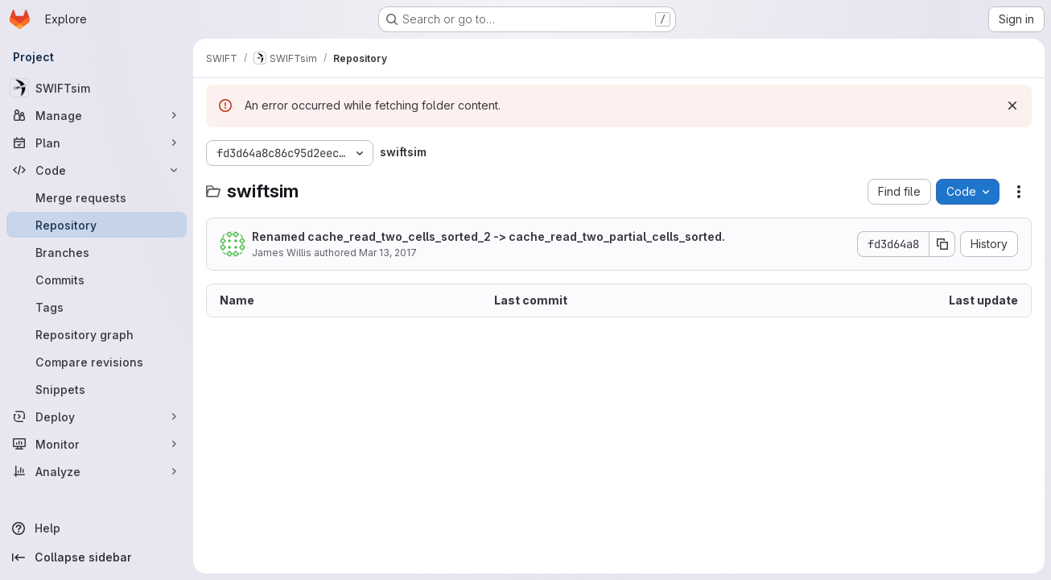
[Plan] (96, 142)
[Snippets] (96, 389)
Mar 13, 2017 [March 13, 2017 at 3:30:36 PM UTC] (388, 252)
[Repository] (96, 225)
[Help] (96, 528)
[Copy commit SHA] (942, 244)
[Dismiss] (1012, 105)
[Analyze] (96, 471)
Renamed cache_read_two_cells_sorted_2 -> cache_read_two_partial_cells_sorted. (488, 236)
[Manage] (96, 115)
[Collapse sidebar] (96, 557)
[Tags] (96, 307)
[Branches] (96, 252)
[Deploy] (96, 416)
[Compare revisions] (96, 362)
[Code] (96, 170)
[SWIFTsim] (96, 88)
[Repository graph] (96, 334)
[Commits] (96, 279)
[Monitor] (96, 444)
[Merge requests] (96, 197)
